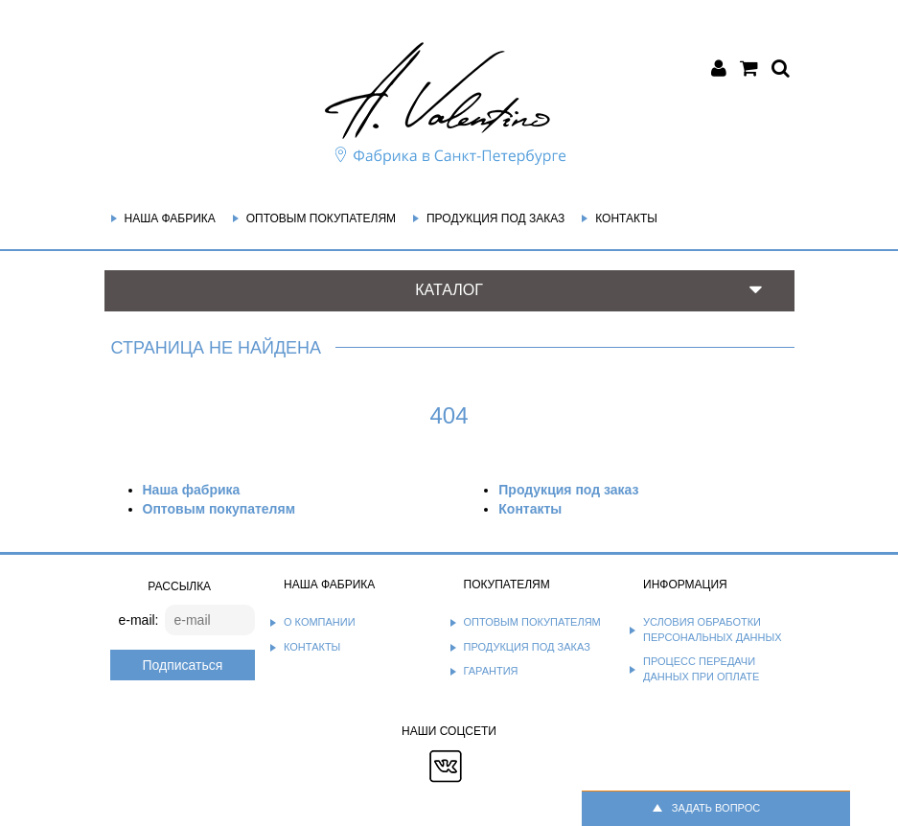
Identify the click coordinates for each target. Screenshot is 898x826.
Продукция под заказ (495, 218)
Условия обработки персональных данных (712, 629)
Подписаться (182, 665)
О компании (320, 622)
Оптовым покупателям (321, 218)
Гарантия (491, 671)
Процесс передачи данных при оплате (701, 668)
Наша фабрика (170, 218)
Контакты (626, 218)
